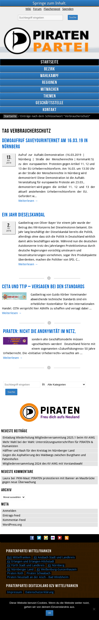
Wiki (28, 9)
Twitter (39, 538)
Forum (37, 9)
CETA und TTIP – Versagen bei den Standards (43, 287)
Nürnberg (56, 565)
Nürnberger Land (20, 569)
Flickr (53, 538)
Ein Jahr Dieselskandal (23, 215)
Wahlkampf (49, 75)
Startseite (50, 62)
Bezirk (49, 69)
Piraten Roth (15, 573)
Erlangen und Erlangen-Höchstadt (30, 561)
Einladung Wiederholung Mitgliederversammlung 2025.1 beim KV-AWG (49, 437)
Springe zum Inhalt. (49, 3)
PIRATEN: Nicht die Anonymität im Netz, (39, 331)
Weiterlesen (28, 200)
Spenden (67, 9)
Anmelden (9, 510)
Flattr (46, 538)
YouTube (60, 538)
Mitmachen (50, 89)
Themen (49, 96)
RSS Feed (66, 538)
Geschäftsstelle (49, 102)
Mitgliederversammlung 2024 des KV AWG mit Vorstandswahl (42, 463)
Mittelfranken (18, 557)
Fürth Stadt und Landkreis (25, 565)
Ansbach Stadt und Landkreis (54, 557)
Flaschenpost (52, 9)
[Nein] (94, 609)
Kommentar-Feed (14, 520)
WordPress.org (12, 524)
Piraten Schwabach (38, 573)
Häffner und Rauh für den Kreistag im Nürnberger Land (39, 450)
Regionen (49, 82)
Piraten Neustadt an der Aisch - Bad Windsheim (38, 577)
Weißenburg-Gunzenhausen (57, 569)
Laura (6, 478)
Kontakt (50, 109)
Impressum (14, 592)
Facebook (32, 538)
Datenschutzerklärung (39, 592)
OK (49, 613)
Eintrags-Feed (11, 515)
